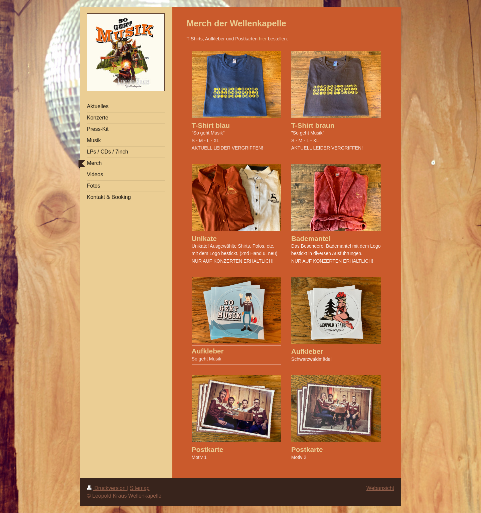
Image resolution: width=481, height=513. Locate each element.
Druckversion (107, 488)
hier (263, 38)
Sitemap (140, 488)
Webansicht (380, 488)
